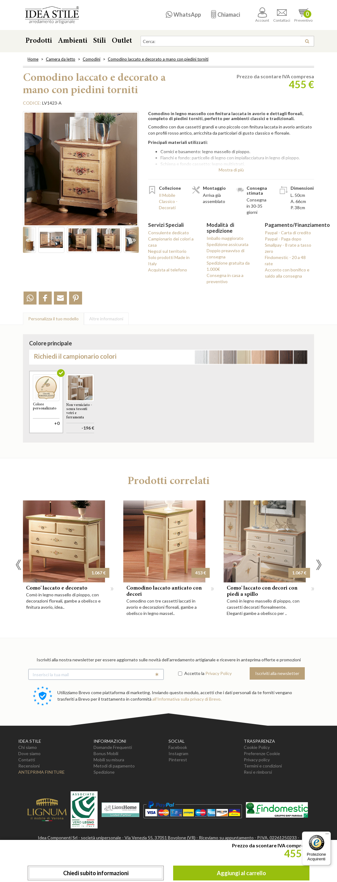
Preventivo (303, 15)
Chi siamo (27, 775)
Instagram (178, 781)
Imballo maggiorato (225, 238)
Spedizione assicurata (227, 244)
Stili (99, 41)
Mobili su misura (109, 787)
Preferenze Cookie (262, 781)
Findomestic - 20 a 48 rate (285, 260)
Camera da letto (60, 59)
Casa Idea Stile (52, 15)
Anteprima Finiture (41, 799)
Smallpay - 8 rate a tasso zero (288, 248)
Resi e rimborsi (258, 799)
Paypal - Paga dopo (283, 238)
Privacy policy (257, 787)
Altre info (106, 318)
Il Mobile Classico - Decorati (168, 201)
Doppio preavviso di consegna (225, 253)
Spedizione (104, 799)
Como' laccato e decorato (56, 616)
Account (262, 15)
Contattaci (281, 15)
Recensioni (29, 793)
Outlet (122, 41)
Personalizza (53, 318)
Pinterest (177, 787)
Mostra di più (231, 169)
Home (33, 59)
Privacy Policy (218, 701)
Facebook (177, 775)
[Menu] (327, 835)
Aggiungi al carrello (241, 873)
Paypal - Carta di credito (288, 232)
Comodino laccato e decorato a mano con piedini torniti (158, 59)
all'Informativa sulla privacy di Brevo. (186, 726)
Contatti (26, 787)
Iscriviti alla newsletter (277, 701)
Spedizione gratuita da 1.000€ (228, 266)
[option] (81, 172)
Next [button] (319, 592)
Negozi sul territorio (167, 251)
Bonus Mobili (106, 781)
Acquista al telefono (167, 269)
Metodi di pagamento (114, 793)
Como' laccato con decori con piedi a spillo (262, 619)
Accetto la (191, 701)
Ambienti (72, 41)
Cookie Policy (257, 775)
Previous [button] (18, 592)
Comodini (91, 59)
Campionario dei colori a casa (171, 242)
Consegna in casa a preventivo (225, 278)
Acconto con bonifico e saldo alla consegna (287, 273)
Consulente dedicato (168, 232)
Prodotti (38, 41)
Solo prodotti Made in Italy (169, 260)
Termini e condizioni (263, 793)
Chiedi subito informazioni (96, 873)
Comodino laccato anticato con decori (164, 619)
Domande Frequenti (113, 775)
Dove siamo (29, 781)
